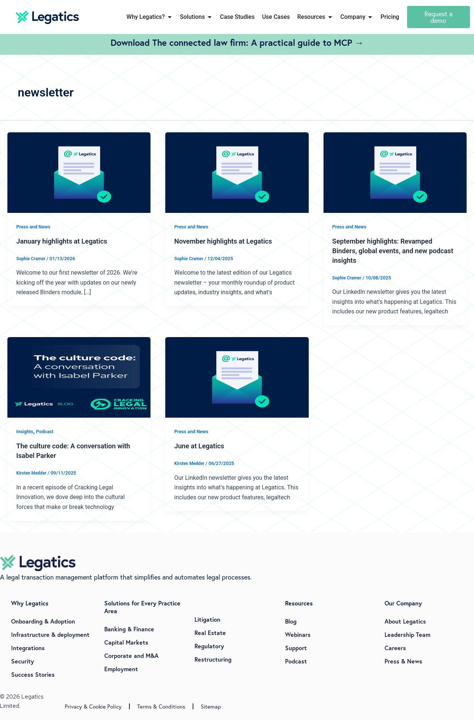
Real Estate (210, 632)
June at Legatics (201, 445)
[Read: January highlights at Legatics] (78, 172)
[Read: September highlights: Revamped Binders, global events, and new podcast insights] (395, 172)
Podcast (47, 431)
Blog (291, 621)
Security (22, 661)
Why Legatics (29, 603)
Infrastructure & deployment (50, 634)
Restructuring (212, 659)
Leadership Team (407, 634)
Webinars (298, 634)
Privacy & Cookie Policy (93, 706)
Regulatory (209, 646)
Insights (25, 431)
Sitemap (211, 706)
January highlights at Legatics (66, 241)
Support (296, 648)
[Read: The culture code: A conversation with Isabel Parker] (78, 377)
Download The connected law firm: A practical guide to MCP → (237, 42)
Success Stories (33, 674)
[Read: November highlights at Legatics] (236, 172)
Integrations (28, 648)
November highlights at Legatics (227, 241)
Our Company (403, 603)
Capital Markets (126, 642)
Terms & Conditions (161, 706)
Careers (395, 648)
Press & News (403, 661)
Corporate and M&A (131, 655)
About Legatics (405, 621)
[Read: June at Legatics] (236, 377)
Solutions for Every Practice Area (142, 607)
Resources (299, 603)
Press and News (35, 227)
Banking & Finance (129, 629)
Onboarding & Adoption (43, 621)
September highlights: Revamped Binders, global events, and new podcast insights (387, 251)
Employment (121, 669)
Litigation (207, 619)
